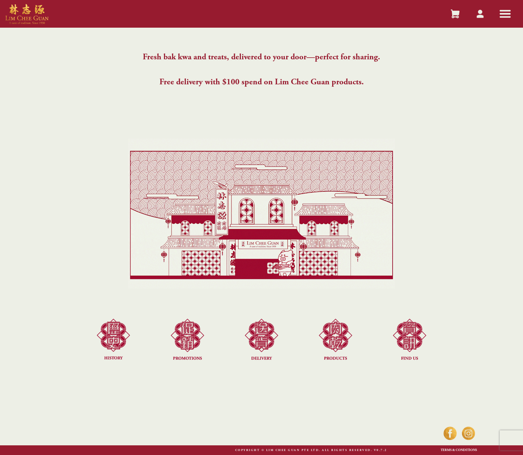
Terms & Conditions (459, 450)
